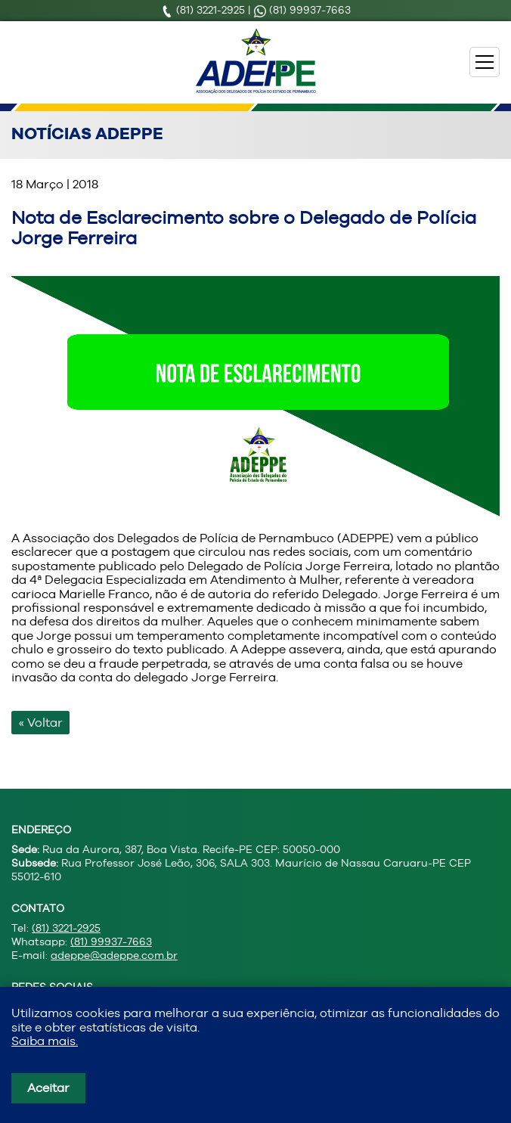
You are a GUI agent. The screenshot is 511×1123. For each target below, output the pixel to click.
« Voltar (41, 722)
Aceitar (48, 1088)
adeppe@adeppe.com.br (114, 955)
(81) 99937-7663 (302, 10)
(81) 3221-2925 (204, 10)
